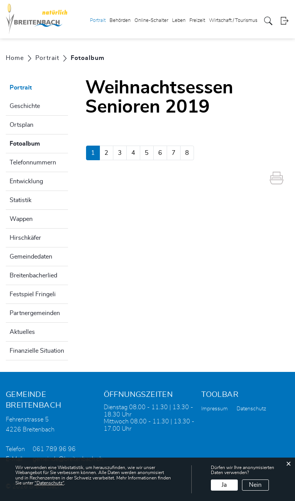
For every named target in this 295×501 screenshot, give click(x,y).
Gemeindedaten (31, 257)
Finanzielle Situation (37, 351)
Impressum (214, 408)
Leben (179, 20)
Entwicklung (26, 181)
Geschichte (25, 106)
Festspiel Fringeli (33, 294)
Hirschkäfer (25, 238)
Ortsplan (21, 125)
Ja (224, 485)
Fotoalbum (39, 142)
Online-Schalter (151, 20)
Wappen (21, 219)
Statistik (20, 200)
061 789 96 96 (54, 449)
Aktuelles (22, 332)
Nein (255, 485)
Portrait (98, 20)
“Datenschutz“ (49, 483)
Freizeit (197, 20)
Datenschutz (251, 408)
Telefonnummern (33, 162)
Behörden (120, 20)
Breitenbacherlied (33, 275)
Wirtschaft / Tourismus (233, 20)
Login (284, 21)
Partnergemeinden (35, 313)
